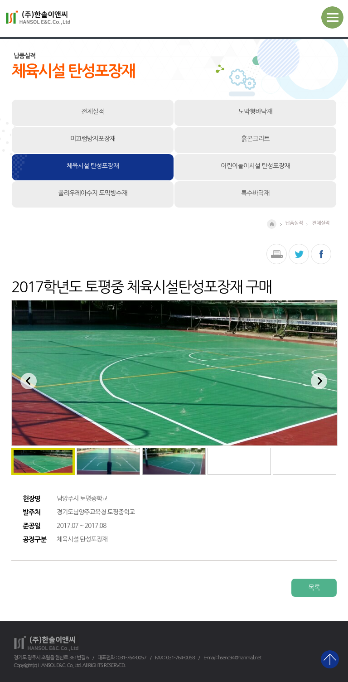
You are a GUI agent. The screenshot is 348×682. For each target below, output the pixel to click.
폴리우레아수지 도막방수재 (92, 193)
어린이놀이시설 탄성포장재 (255, 166)
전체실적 (93, 111)
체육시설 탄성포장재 (93, 166)
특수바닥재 (255, 193)
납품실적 (294, 223)
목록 (314, 587)
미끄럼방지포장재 (93, 138)
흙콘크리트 (255, 138)
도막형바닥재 (255, 111)
